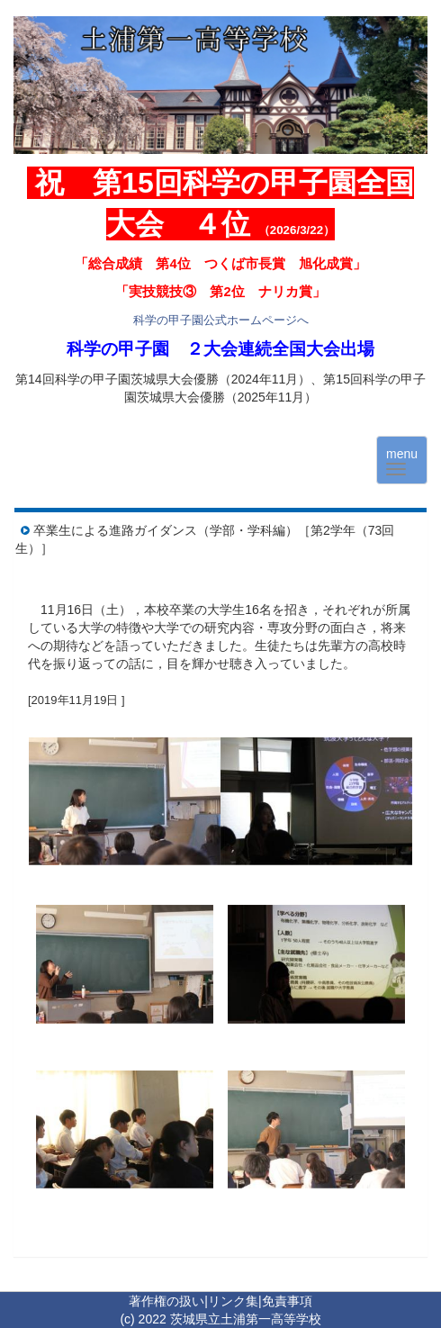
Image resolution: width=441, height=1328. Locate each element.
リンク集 (233, 1301)
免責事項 (287, 1301)
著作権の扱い (166, 1301)
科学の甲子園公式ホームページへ (221, 320)
